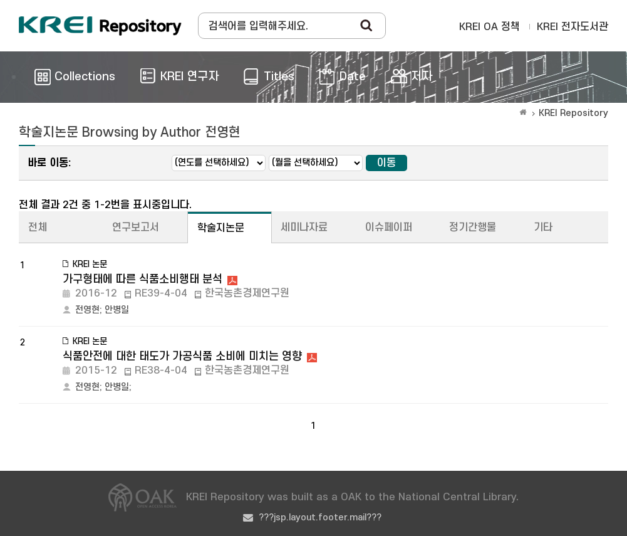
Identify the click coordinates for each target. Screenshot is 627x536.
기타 (543, 227)
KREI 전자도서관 (572, 27)
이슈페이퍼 (388, 227)
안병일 (117, 310)
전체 (37, 227)
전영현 (87, 310)
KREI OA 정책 (489, 27)
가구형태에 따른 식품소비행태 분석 (142, 279)
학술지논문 (220, 228)
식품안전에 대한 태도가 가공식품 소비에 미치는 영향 (182, 356)
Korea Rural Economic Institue (100, 25)
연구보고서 (135, 227)
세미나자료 (304, 227)
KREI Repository (573, 113)
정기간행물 (472, 227)
